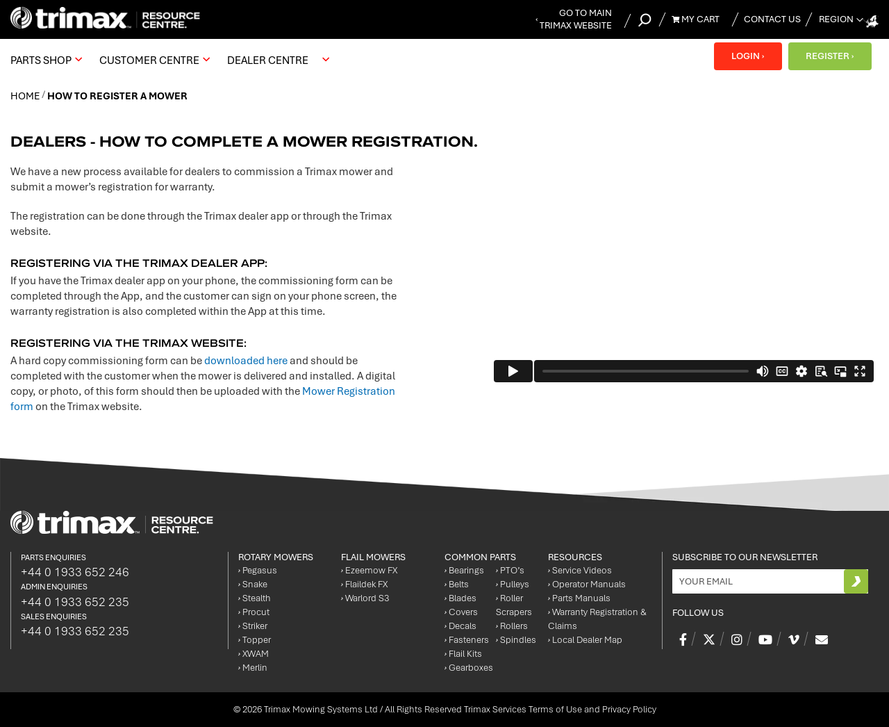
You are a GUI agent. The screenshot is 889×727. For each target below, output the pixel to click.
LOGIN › (747, 56)
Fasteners (466, 640)
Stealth (254, 598)
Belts (456, 584)
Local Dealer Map (585, 640)
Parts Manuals (579, 598)
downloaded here (246, 361)
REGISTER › (830, 56)
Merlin (252, 667)
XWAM (253, 654)
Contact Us (772, 19)
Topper (254, 640)
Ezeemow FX (369, 570)
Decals (460, 626)
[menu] (173, 59)
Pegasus (257, 570)
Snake (252, 584)
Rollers (512, 626)
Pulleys (512, 584)
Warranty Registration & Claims (597, 619)
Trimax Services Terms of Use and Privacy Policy (560, 709)
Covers (461, 612)
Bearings (464, 570)
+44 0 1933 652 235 (75, 602)
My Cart (696, 19)
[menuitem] (44, 59)
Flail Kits (463, 654)
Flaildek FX (364, 584)
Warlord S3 (365, 598)
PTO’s (510, 570)
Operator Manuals (587, 584)
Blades (460, 598)
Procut (253, 612)
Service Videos (580, 570)
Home (26, 96)
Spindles (516, 640)
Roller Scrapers (514, 605)
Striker (252, 626)
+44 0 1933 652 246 (75, 572)
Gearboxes (468, 667)
